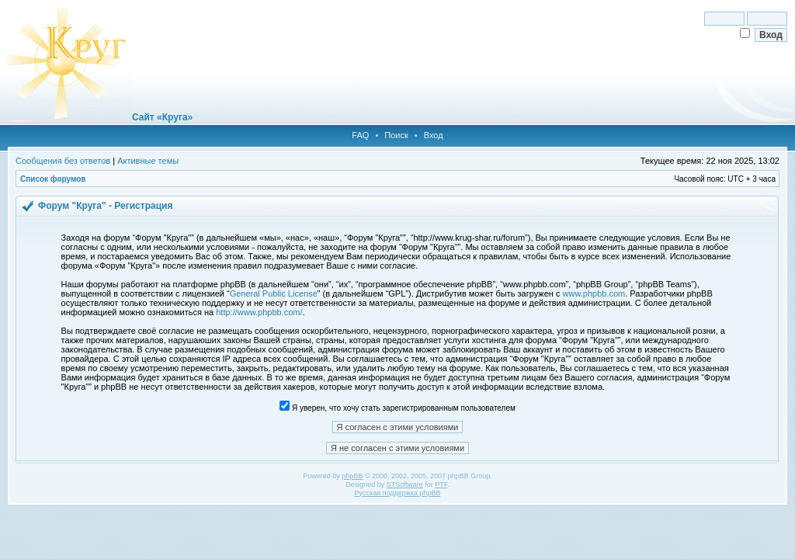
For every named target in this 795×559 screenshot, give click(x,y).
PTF (441, 484)
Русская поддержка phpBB (398, 493)
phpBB (352, 476)
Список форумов (53, 179)
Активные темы (148, 160)
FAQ (360, 135)
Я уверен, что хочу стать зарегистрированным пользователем (397, 408)
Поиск (396, 135)
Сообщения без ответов (63, 160)
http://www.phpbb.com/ (259, 312)
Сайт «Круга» (162, 117)
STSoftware (405, 484)
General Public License (274, 293)
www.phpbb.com (594, 293)
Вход (433, 135)
